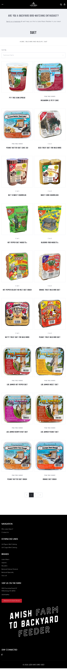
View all (4, 576)
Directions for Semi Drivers (12, 601)
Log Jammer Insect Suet (49, 384)
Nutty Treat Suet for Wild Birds (17, 337)
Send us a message (13, 22)
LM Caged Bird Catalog (9, 548)
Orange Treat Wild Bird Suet (49, 290)
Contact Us (5, 533)
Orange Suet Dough (50, 479)
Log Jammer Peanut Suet (50, 432)
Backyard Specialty (8, 573)
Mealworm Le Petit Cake (50, 100)
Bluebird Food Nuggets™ (49, 242)
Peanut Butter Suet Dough (17, 479)
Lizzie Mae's (5, 560)
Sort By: (4, 51)
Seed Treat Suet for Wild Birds (49, 148)
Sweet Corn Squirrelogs (50, 195)
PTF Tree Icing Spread (17, 97)
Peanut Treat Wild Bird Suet (49, 337)
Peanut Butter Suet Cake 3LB (17, 148)
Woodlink (4, 566)
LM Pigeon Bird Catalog (9, 545)
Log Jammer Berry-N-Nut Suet (17, 432)
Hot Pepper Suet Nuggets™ (17, 242)
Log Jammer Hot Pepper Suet (17, 384)
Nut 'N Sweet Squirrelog (17, 195)
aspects (4, 563)
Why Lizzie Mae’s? (7, 530)
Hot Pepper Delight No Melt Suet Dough (17, 290)
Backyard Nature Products (10, 570)
